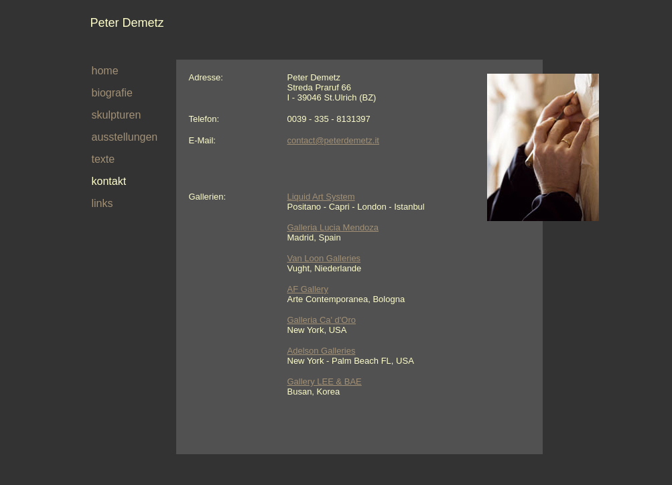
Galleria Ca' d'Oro (321, 320)
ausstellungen (125, 137)
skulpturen (116, 115)
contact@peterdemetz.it (333, 140)
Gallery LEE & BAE (324, 381)
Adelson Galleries (321, 351)
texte (103, 159)
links (102, 203)
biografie (112, 92)
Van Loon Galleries (324, 258)
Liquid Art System (321, 197)
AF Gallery (307, 289)
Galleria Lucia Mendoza (333, 227)
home (105, 70)
